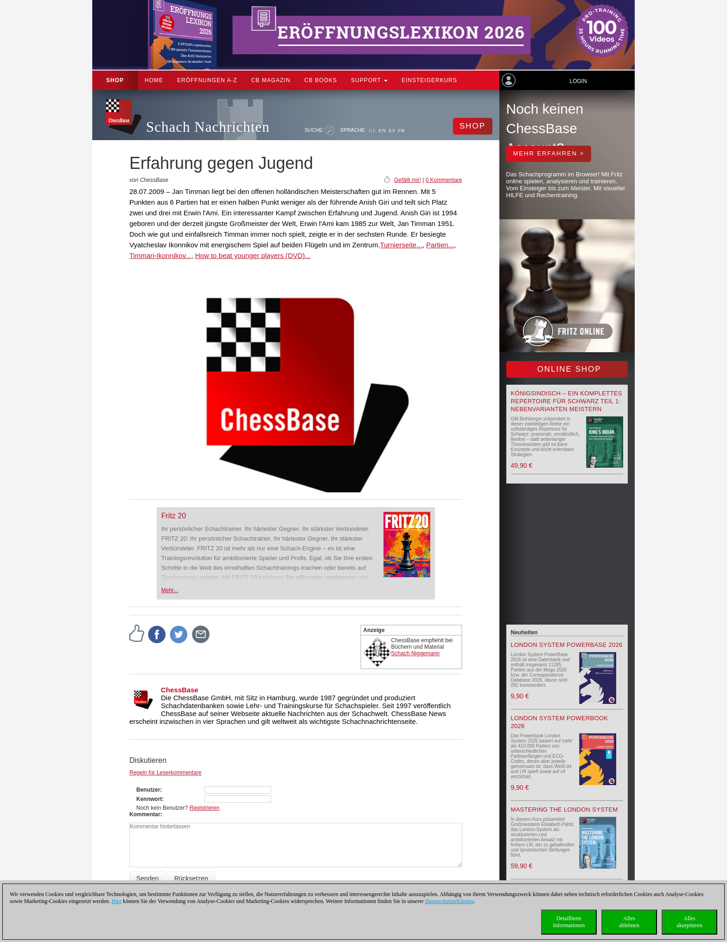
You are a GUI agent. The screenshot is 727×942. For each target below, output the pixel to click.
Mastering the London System (564, 809)
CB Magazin (271, 80)
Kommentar (144, 814)
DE (372, 130)
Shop (115, 80)
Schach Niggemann (415, 653)
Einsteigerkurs (429, 80)
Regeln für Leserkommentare (165, 772)
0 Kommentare (444, 180)
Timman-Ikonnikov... (160, 255)
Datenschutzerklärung (449, 901)
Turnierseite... (401, 245)
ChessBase (179, 690)
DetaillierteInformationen (569, 922)
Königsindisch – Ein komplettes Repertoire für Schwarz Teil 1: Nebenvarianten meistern (566, 401)
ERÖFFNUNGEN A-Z (207, 80)
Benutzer (148, 790)
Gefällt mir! (407, 180)
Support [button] (369, 80)
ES (392, 130)
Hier (116, 901)
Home (154, 80)
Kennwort (149, 799)
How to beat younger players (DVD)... (253, 255)
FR (401, 130)
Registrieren (205, 808)
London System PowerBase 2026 (567, 644)
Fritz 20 (173, 516)
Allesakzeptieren (689, 922)
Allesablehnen (629, 922)
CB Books (320, 80)
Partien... (440, 245)
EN (382, 130)
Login (578, 81)
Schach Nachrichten (208, 127)
